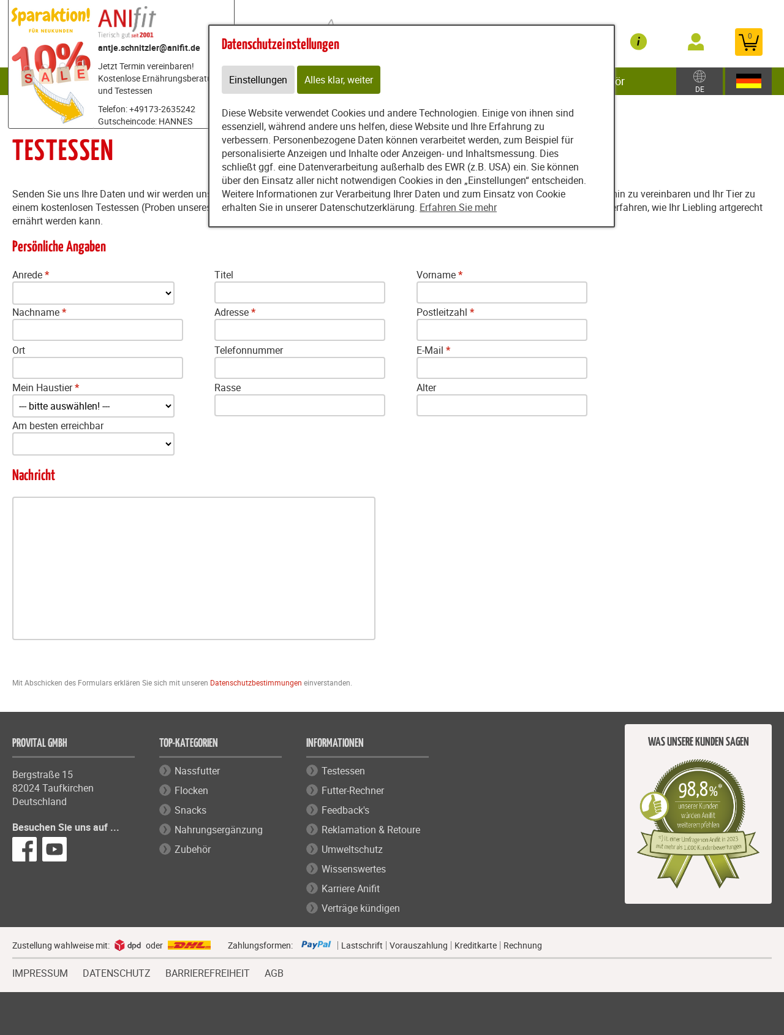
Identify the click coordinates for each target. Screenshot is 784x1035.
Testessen (343, 770)
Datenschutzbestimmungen (256, 682)
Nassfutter (197, 770)
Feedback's (345, 810)
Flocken (191, 790)
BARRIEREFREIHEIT (207, 971)
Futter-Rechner (353, 790)
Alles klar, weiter (338, 79)
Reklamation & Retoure (371, 829)
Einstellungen (258, 79)
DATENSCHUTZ (117, 971)
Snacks (190, 810)
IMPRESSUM (40, 971)
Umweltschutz (352, 849)
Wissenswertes (354, 869)
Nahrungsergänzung (219, 829)
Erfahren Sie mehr (458, 207)
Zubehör (193, 849)
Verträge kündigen (361, 908)
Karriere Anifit (351, 888)
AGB (274, 973)
